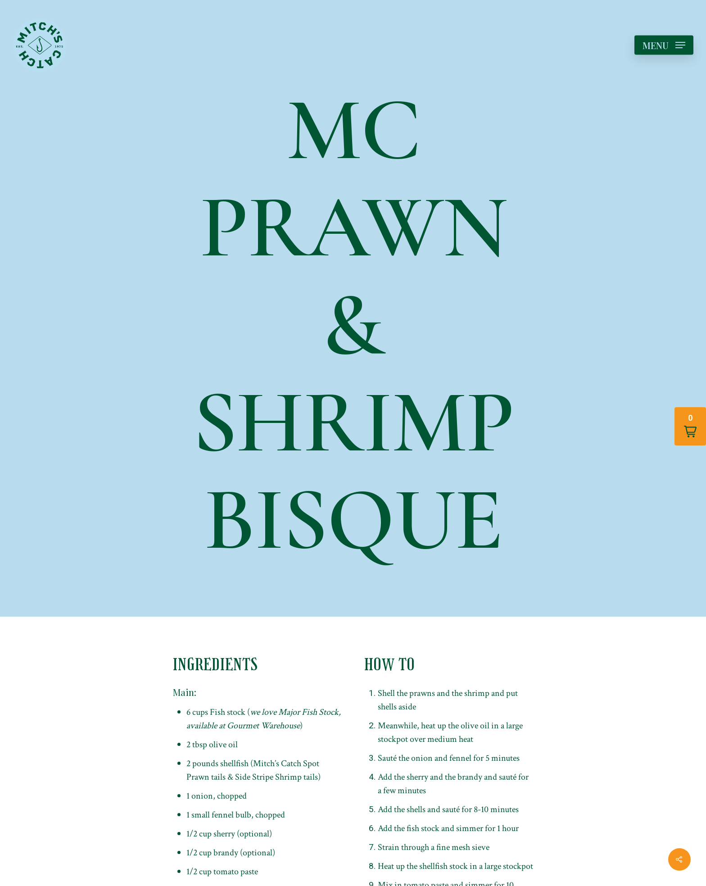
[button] (690, 426)
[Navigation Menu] (663, 45)
